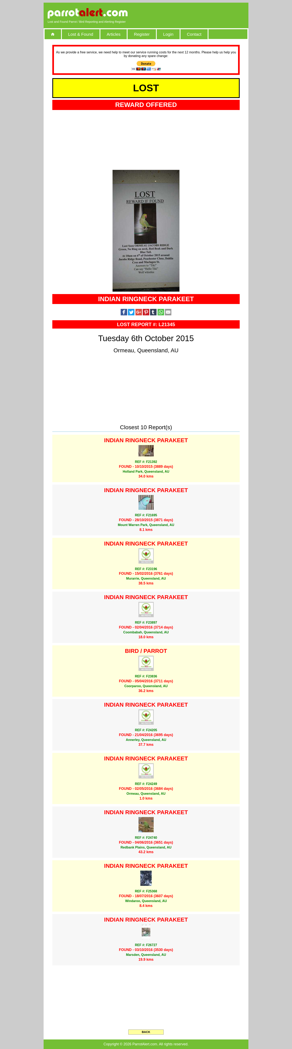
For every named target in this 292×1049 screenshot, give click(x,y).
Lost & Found (80, 34)
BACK (146, 1032)
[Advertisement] (197, 13)
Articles (113, 34)
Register (141, 34)
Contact (194, 34)
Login (168, 34)
